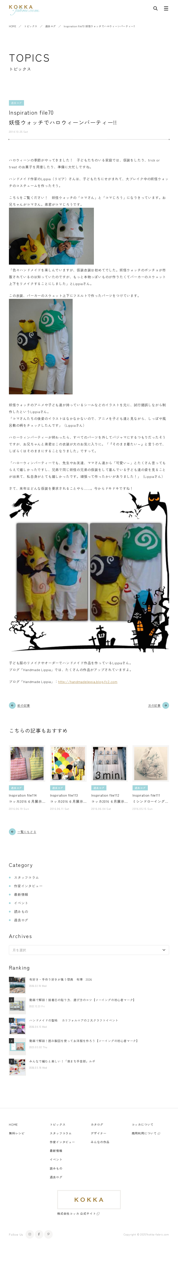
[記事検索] (155, 9)
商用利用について (144, 1133)
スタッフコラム (26, 877)
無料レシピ (17, 1133)
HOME (12, 26)
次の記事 (154, 705)
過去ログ (50, 26)
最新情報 (21, 894)
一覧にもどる (26, 832)
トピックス (30, 26)
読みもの (21, 911)
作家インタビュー (28, 885)
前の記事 (23, 705)
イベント (21, 902)
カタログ (97, 1124)
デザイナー (98, 1133)
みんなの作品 (100, 1142)
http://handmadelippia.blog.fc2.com (87, 681)
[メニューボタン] (166, 9)
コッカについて (143, 1124)
